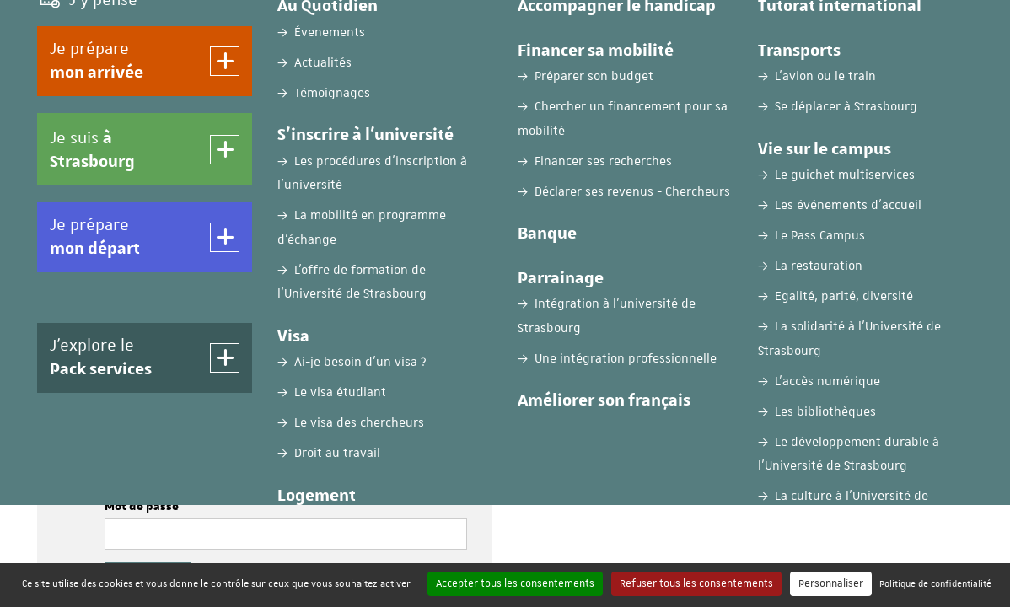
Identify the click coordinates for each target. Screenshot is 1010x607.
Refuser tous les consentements (696, 583)
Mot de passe (142, 506)
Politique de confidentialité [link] (935, 583)
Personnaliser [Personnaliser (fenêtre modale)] (830, 583)
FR (819, 27)
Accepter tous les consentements (515, 583)
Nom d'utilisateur (154, 440)
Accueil (56, 132)
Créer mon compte (746, 369)
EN (861, 27)
